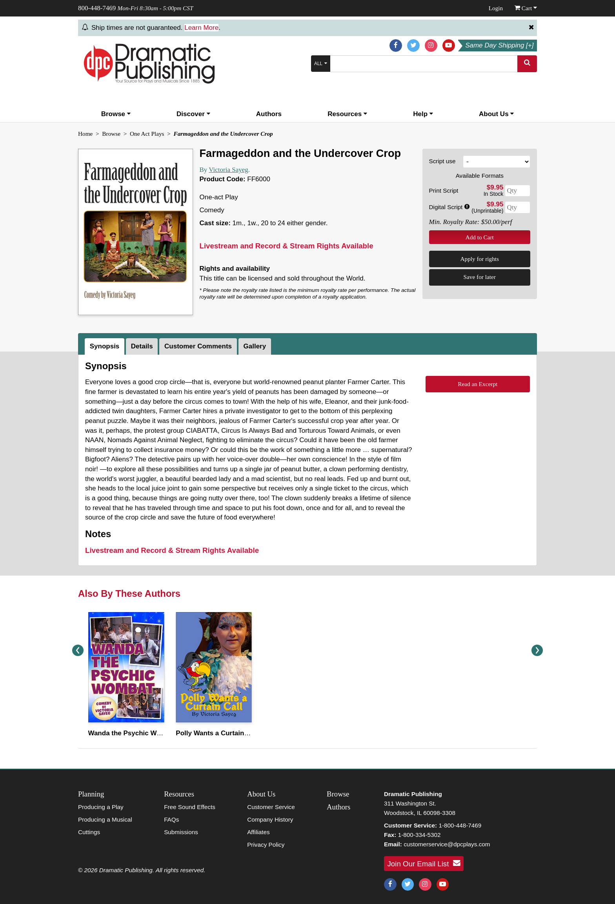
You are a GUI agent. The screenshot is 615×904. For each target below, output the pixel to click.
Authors (269, 114)
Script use (442, 161)
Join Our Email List (424, 863)
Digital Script (449, 207)
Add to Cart (480, 237)
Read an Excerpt (477, 384)
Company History (270, 819)
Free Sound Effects (189, 807)
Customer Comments (198, 346)
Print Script (444, 190)
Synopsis (105, 346)
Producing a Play (101, 807)
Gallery (255, 346)
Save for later (480, 276)
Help (423, 114)
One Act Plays (147, 133)
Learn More (201, 27)
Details (142, 346)
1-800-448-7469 (460, 825)
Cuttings (89, 832)
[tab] (105, 346)
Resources (347, 114)
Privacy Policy (265, 844)
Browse (116, 114)
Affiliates (258, 832)
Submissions (181, 832)
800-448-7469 (97, 8)
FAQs (171, 819)
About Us (496, 114)
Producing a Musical (105, 819)
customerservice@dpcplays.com (447, 844)
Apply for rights (479, 258)
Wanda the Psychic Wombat (132, 733)
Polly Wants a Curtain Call (217, 733)
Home (85, 133)
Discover (193, 114)
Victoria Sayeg (228, 169)
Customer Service (271, 807)
